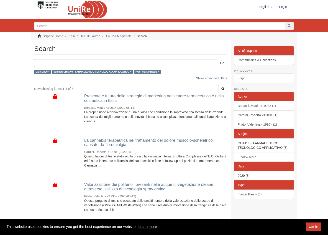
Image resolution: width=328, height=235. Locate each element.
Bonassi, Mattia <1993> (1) (257, 106)
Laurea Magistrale (119, 36)
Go (222, 63)
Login (242, 78)
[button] (265, 7)
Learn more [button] (147, 227)
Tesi (72, 36)
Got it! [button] (313, 227)
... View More (247, 157)
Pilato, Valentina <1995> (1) (257, 124)
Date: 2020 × (43, 71)
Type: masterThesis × (147, 71)
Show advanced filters (211, 78)
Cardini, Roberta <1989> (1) (257, 115)
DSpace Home (53, 36)
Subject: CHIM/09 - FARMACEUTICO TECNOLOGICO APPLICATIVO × (92, 71)
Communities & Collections (257, 60)
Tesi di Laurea (90, 36)
